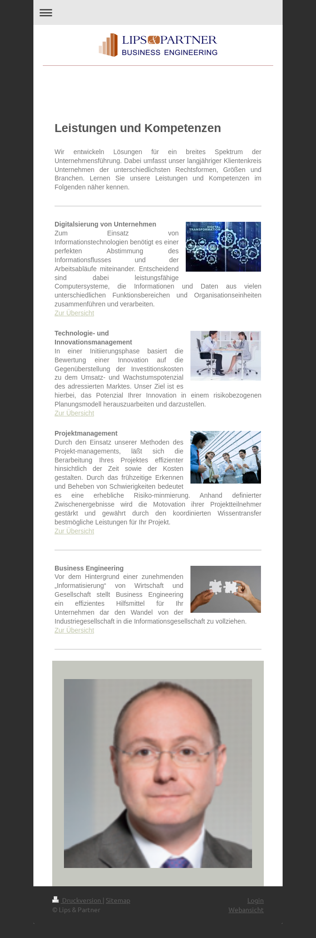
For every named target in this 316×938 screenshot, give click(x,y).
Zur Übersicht (74, 313)
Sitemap (118, 900)
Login (255, 900)
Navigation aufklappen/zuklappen (158, 12)
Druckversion (77, 900)
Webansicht (246, 909)
